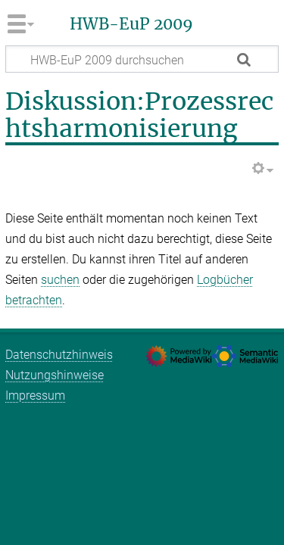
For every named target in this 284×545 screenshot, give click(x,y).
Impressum (35, 395)
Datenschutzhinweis (59, 354)
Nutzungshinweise (54, 375)
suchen (60, 279)
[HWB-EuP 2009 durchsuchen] (142, 59)
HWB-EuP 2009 (131, 24)
